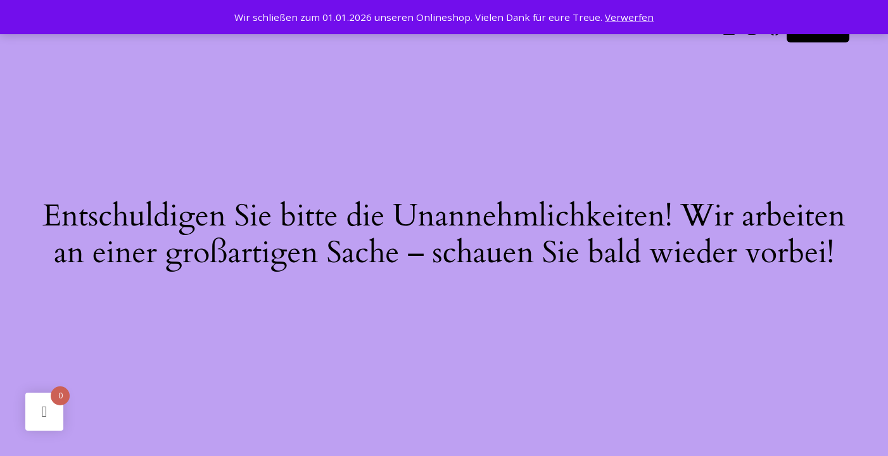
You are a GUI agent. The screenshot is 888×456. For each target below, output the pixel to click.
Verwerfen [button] (629, 17)
